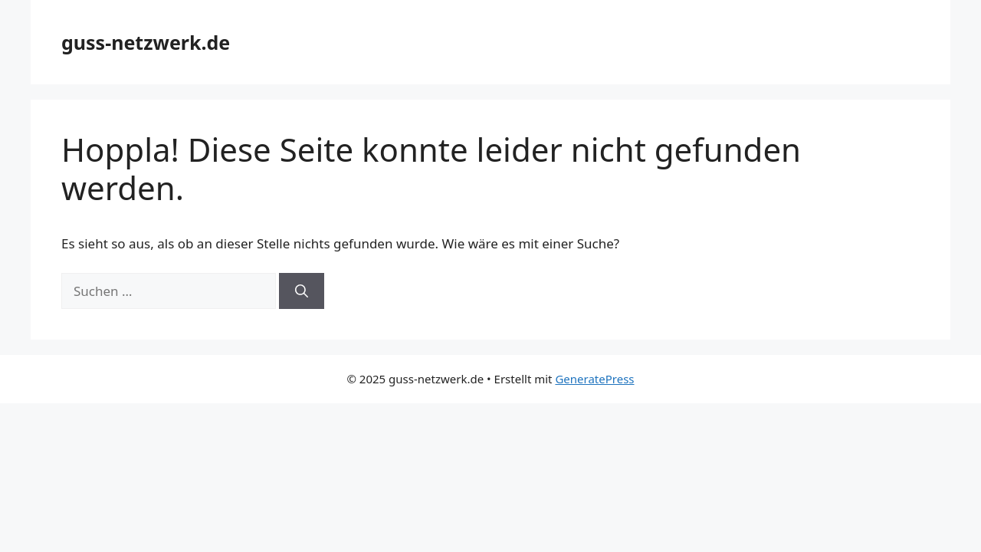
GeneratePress (594, 378)
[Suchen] (301, 291)
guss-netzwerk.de (145, 42)
